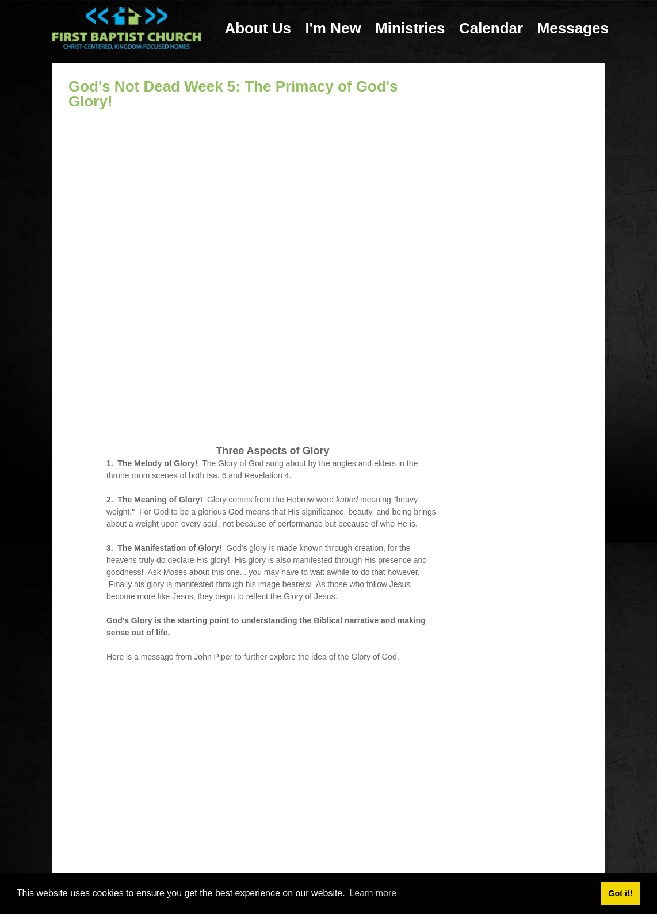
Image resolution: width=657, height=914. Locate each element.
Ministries (410, 28)
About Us (257, 28)
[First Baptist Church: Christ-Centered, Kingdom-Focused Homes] (126, 28)
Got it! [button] (620, 893)
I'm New (333, 28)
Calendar (491, 28)
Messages (573, 28)
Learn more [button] (372, 893)
